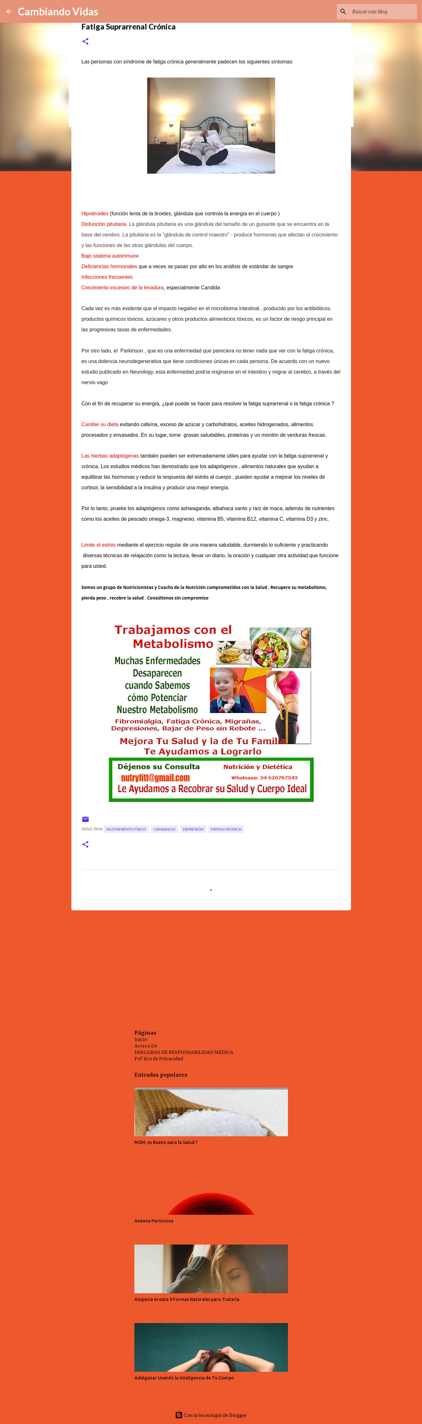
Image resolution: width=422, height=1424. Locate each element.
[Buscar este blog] (383, 11)
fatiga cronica (226, 829)
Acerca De (145, 1046)
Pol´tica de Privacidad (158, 1059)
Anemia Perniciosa (153, 1220)
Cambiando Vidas (58, 11)
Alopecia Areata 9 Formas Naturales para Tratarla (186, 1299)
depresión (193, 829)
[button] (85, 41)
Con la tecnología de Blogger (211, 1415)
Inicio (140, 1039)
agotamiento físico (126, 829)
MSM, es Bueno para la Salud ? (165, 1142)
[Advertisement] (211, 965)
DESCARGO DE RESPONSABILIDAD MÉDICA (183, 1052)
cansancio (165, 829)
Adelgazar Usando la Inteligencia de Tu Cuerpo (184, 1377)
